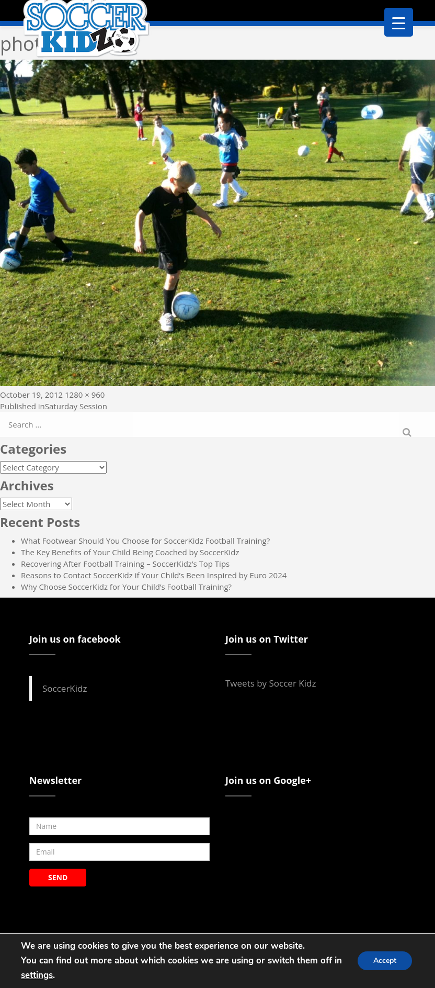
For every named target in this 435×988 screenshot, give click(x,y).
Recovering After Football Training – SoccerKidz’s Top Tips (125, 563)
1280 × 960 (85, 394)
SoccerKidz (64, 688)
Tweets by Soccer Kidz (270, 683)
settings (37, 975)
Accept (384, 960)
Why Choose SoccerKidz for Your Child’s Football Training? (126, 586)
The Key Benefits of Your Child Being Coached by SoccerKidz (130, 552)
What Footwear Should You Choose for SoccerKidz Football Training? (145, 540)
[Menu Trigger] (398, 22)
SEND (57, 877)
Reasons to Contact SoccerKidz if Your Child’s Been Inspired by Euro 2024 (154, 575)
